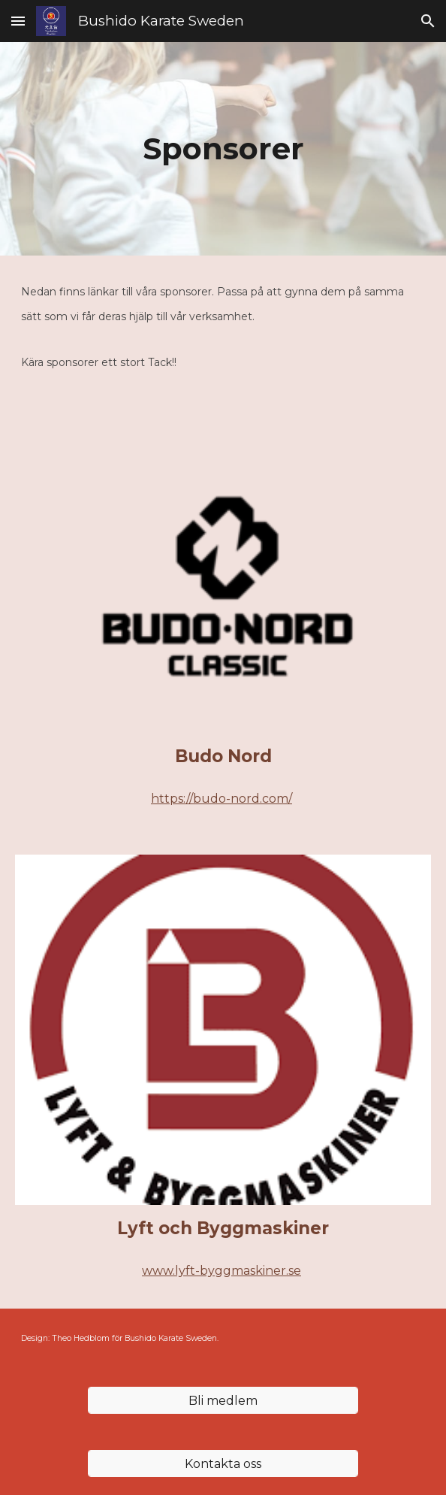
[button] (18, 20)
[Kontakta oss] (223, 1464)
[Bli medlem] (223, 1401)
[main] (223, 148)
